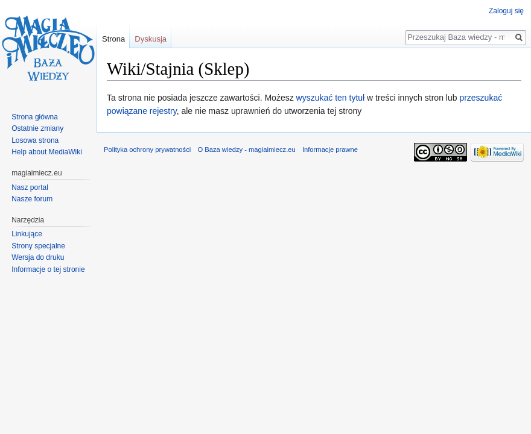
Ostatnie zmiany (37, 128)
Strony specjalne (38, 246)
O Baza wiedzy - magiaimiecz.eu (246, 149)
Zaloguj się (506, 11)
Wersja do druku (37, 257)
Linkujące (26, 234)
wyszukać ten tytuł (330, 97)
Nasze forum (31, 199)
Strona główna (34, 117)
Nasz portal (29, 187)
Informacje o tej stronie (47, 269)
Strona (113, 38)
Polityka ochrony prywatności (147, 149)
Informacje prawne (330, 149)
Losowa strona (35, 140)
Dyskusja (151, 38)
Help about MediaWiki (46, 152)
